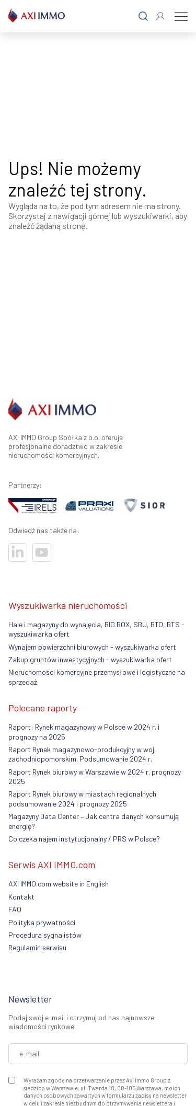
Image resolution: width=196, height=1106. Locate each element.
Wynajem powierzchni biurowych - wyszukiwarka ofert (92, 646)
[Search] (143, 16)
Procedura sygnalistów (45, 934)
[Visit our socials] (17, 552)
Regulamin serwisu (37, 947)
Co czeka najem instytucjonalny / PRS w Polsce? (84, 838)
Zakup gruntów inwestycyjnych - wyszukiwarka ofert (90, 659)
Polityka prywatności (41, 922)
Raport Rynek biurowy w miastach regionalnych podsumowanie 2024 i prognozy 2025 (82, 798)
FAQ (14, 909)
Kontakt (21, 896)
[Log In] (160, 16)
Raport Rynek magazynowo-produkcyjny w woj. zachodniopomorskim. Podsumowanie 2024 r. (82, 754)
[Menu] (181, 16)
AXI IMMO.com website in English (58, 883)
